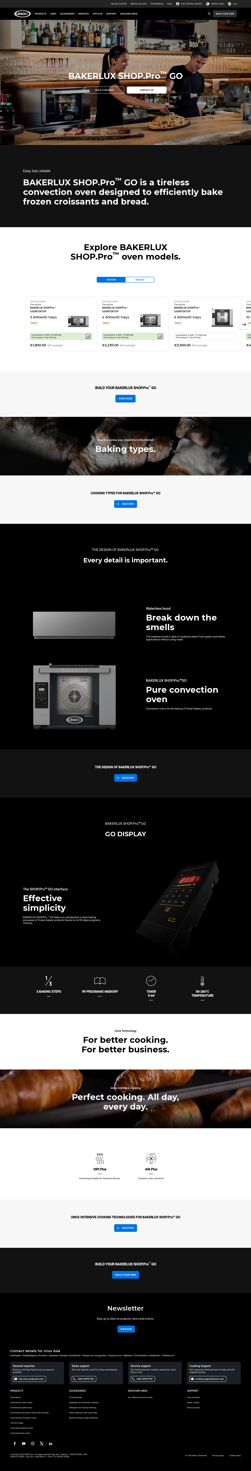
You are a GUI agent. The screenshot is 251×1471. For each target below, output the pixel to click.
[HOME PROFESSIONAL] (23, 13)
